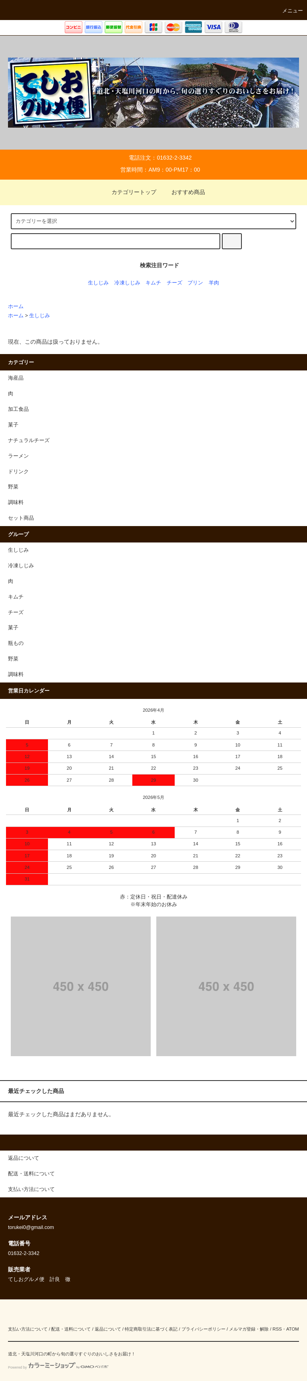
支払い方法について (28, 1329)
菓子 (13, 627)
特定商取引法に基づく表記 (151, 1329)
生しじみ (98, 283)
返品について (108, 1329)
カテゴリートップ (129, 192)
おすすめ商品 (183, 192)
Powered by (58, 1367)
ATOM (292, 1329)
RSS (277, 1329)
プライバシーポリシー (203, 1329)
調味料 (16, 674)
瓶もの (16, 643)
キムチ (153, 283)
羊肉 (214, 283)
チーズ (174, 283)
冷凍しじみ (127, 283)
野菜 (13, 659)
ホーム (16, 306)
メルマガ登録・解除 (249, 1329)
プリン (195, 283)
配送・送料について (71, 1329)
